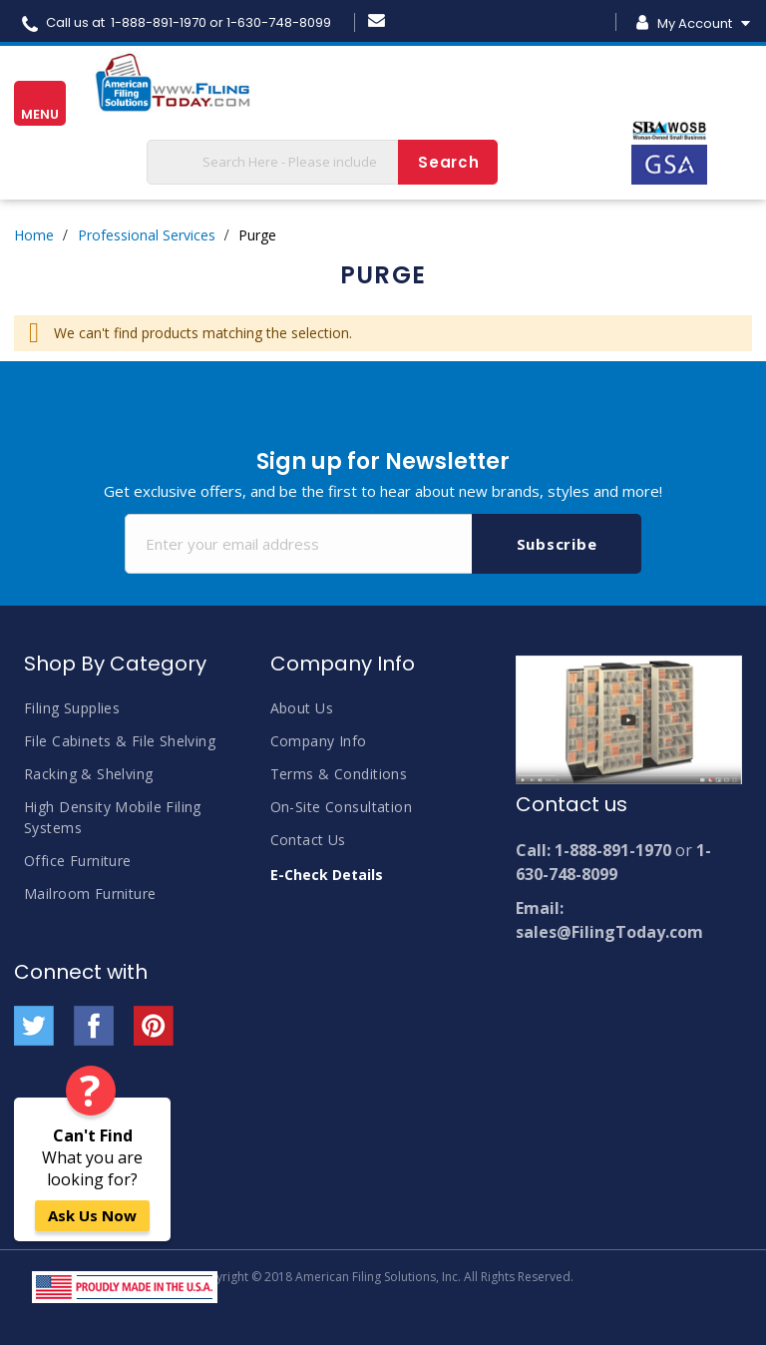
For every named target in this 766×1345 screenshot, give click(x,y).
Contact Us (308, 839)
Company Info (318, 740)
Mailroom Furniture (90, 893)
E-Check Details (326, 874)
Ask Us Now (92, 1215)
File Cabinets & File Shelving (119, 740)
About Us (301, 707)
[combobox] (322, 162)
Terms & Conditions (339, 773)
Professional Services (146, 234)
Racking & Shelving (89, 773)
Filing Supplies (72, 707)
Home (34, 234)
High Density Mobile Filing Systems (112, 817)
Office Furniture (78, 860)
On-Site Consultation (341, 806)
